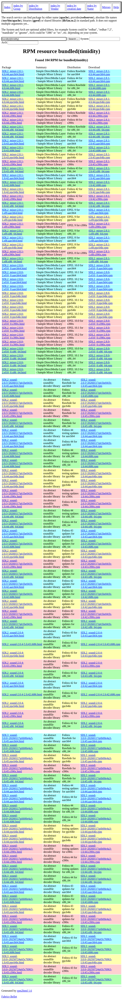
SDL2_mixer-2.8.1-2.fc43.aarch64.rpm (99, 142)
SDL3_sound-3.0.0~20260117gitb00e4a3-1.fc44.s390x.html (17, 848)
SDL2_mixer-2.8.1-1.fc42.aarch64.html (13, 177)
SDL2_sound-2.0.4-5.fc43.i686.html (22, 644)
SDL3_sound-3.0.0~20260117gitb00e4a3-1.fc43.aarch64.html (17, 889)
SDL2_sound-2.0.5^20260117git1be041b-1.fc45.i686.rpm (96, 392)
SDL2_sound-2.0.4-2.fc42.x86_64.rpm (92, 725)
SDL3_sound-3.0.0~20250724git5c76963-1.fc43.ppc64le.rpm (96, 959)
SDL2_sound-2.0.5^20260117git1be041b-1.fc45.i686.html (17, 392)
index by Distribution (35, 7)
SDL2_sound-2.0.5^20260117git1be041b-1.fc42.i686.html (17, 594)
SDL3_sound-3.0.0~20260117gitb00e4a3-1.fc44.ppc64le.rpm (96, 828)
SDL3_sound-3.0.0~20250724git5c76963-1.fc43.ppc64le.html (17, 959)
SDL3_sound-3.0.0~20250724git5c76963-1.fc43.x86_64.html (17, 979)
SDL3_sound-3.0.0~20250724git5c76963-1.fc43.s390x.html (17, 969)
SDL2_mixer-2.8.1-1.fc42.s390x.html (13, 197)
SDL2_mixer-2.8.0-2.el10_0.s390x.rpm (99, 322)
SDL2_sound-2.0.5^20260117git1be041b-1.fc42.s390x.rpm (96, 614)
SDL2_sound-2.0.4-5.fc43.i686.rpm (100, 644)
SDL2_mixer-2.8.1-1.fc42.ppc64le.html (13, 191)
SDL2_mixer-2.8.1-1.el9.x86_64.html (13, 232)
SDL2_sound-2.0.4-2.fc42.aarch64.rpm (92, 684)
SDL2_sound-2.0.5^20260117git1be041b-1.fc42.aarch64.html (17, 583)
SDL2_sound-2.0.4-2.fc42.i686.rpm (100, 694)
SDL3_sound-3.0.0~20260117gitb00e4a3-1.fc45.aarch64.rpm (96, 738)
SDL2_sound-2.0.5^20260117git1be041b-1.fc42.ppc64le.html (17, 604)
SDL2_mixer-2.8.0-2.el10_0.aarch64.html (14, 267)
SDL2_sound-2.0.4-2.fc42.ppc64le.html (13, 704)
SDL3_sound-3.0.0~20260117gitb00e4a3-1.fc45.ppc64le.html (17, 758)
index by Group (18, 7)
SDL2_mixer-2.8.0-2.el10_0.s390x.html (13, 322)
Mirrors (106, 7)
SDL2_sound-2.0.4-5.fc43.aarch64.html (13, 634)
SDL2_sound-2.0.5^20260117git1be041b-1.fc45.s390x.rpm (96, 413)
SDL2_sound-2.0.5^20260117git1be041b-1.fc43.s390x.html (17, 563)
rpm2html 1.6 (24, 990)
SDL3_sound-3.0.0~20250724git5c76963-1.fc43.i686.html (17, 949)
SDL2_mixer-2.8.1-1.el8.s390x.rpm (99, 253)
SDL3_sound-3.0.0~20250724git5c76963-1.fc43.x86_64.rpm (96, 979)
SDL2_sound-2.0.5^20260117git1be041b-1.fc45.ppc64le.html (17, 403)
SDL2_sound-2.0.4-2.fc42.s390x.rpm (92, 715)
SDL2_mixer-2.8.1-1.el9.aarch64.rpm (99, 211)
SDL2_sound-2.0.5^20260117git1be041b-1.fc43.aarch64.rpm (96, 533)
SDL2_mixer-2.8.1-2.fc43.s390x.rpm (99, 163)
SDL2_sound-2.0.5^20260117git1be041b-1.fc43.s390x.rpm (96, 563)
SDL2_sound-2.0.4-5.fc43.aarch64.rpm (92, 634)
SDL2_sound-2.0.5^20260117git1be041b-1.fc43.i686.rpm (96, 543)
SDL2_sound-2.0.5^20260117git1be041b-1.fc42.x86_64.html (17, 624)
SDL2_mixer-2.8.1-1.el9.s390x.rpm (99, 225)
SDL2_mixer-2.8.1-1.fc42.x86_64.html (13, 204)
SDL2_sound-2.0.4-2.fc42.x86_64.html (13, 725)
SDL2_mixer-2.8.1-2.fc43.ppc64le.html (13, 156)
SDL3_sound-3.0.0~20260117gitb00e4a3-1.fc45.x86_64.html (17, 778)
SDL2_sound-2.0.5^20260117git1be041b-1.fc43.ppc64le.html (17, 553)
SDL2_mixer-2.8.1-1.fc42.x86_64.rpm (99, 204)
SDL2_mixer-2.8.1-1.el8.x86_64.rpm (99, 260)
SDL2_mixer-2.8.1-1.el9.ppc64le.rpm (99, 218)
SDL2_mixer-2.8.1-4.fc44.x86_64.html (13, 128)
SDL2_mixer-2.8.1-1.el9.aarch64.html (13, 211)
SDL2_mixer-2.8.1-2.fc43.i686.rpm (99, 149)
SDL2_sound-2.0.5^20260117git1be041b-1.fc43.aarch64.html (17, 533)
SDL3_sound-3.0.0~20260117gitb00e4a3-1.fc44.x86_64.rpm (96, 868)
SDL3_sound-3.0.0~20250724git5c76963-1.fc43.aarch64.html (17, 939)
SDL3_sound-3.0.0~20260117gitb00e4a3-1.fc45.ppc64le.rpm (96, 758)
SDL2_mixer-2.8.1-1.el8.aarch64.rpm (99, 239)
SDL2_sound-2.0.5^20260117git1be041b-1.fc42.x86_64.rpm (96, 624)
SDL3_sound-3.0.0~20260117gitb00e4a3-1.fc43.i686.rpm (96, 899)
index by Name (92, 7)
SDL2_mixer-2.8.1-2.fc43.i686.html (13, 149)
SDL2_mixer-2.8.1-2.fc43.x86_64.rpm (99, 170)
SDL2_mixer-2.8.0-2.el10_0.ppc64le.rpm (100, 295)
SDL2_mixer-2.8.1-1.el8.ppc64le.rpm (99, 246)
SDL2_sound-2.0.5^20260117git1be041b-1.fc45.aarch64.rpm (96, 382)
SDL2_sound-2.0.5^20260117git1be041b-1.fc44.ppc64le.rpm (96, 473)
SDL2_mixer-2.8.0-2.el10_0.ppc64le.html (14, 295)
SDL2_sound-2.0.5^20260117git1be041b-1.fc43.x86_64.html (17, 573)
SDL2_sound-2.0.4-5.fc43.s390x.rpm (92, 664)
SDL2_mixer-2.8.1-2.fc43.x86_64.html (13, 170)
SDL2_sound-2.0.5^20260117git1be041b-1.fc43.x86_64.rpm (96, 573)
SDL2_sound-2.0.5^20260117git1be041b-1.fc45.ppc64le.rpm (96, 403)
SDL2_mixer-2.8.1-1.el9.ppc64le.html (13, 218)
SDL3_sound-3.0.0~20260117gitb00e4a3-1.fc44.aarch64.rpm (96, 788)
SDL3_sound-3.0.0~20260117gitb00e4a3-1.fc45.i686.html (17, 748)
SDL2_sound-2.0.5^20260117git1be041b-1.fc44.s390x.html (17, 493)
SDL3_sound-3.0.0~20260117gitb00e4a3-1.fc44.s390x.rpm (96, 848)
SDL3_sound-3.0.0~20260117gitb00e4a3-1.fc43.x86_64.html (17, 929)
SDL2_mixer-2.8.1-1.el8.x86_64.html (13, 260)
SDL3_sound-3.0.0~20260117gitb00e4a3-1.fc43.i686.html (17, 899)
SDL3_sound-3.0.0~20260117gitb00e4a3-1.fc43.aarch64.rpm (96, 889)
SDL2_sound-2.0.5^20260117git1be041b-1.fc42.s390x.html (17, 614)
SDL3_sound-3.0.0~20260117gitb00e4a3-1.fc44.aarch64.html (17, 788)
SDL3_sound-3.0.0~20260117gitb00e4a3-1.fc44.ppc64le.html (17, 828)
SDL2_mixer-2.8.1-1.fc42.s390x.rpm (99, 197)
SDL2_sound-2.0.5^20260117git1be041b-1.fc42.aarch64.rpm (96, 583)
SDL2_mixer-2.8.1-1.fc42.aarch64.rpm (99, 177)
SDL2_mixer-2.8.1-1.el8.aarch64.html (13, 239)
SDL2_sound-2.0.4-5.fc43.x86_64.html (13, 674)
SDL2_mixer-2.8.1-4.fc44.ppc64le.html (13, 100)
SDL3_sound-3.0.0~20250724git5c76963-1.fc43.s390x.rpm (96, 969)
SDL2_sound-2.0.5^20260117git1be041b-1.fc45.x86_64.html (17, 423)
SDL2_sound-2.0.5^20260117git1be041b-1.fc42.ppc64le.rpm (96, 604)
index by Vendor (55, 7)
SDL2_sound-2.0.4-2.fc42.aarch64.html (13, 684)
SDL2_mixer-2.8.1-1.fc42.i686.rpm (99, 184)
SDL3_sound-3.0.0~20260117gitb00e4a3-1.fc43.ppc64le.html (17, 909)
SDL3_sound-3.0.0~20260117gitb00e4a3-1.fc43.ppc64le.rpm (96, 909)
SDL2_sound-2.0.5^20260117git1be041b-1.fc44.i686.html (17, 453)
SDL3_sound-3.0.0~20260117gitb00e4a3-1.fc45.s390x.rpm (96, 768)
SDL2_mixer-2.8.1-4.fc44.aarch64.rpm (99, 73)
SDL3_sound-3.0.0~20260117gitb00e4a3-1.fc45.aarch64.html (17, 738)
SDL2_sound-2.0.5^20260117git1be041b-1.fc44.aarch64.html (17, 433)
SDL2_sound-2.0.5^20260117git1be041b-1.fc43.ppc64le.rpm (96, 553)
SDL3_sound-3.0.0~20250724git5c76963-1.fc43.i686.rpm (96, 949)
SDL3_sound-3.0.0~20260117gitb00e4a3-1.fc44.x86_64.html (17, 868)
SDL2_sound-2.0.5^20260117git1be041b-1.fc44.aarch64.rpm (96, 433)
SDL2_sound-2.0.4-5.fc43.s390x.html (13, 664)
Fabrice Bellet (9, 996)
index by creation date (74, 7)
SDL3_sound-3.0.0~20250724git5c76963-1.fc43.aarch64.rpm (96, 939)
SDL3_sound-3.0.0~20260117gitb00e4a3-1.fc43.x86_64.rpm (96, 929)
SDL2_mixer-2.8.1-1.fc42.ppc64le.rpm (99, 191)
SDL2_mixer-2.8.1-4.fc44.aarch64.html (13, 73)
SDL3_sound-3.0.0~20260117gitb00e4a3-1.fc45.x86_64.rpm (96, 778)
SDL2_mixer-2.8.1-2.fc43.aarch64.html (13, 142)
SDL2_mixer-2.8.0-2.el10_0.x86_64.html (14, 350)
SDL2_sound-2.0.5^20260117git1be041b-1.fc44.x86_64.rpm (96, 513)
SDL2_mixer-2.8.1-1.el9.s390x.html (13, 225)
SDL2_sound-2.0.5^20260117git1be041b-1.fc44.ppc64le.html (17, 473)
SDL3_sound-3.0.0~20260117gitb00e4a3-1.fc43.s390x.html (17, 919)
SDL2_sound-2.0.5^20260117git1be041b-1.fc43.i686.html (17, 543)
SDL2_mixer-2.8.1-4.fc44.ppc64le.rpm (99, 100)
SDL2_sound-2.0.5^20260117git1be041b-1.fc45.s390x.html (17, 413)
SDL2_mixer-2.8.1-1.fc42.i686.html (13, 184)
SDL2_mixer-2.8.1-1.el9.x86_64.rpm (99, 232)
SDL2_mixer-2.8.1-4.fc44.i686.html (13, 87)
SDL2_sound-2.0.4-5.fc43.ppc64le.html (13, 654)
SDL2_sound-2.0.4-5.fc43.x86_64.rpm (92, 674)
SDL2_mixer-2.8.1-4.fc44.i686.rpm (99, 87)
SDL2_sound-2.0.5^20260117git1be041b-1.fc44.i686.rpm (96, 453)
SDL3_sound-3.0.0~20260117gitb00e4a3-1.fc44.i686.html (17, 808)
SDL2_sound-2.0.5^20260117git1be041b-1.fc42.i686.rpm (96, 594)
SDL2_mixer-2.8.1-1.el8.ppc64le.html (13, 246)
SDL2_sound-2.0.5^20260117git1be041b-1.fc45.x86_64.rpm (96, 423)
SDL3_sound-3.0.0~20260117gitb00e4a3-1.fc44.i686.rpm (96, 808)
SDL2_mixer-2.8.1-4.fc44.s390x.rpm (99, 114)
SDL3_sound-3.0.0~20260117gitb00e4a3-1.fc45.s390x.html (17, 768)
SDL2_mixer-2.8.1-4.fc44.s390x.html (13, 114)
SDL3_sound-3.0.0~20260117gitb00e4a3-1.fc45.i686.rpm (96, 748)
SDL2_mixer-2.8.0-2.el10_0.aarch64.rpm (100, 267)
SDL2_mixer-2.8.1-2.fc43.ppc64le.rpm (99, 156)
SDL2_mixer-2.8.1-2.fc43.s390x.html (13, 163)
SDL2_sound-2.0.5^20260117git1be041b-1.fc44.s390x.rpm (96, 493)
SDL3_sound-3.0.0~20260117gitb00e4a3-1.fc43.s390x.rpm (96, 919)
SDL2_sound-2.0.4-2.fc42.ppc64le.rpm (92, 704)
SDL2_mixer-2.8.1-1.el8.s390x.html (13, 253)
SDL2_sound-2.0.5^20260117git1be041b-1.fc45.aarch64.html (17, 382)
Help (116, 7)
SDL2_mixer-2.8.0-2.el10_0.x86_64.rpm (100, 350)
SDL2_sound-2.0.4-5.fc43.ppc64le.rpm (92, 654)
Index (7, 7)
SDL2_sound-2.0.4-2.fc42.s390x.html (13, 715)
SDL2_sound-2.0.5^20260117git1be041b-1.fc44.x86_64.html (17, 513)
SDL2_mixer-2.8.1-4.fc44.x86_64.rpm (99, 128)
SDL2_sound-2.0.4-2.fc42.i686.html (22, 694)
